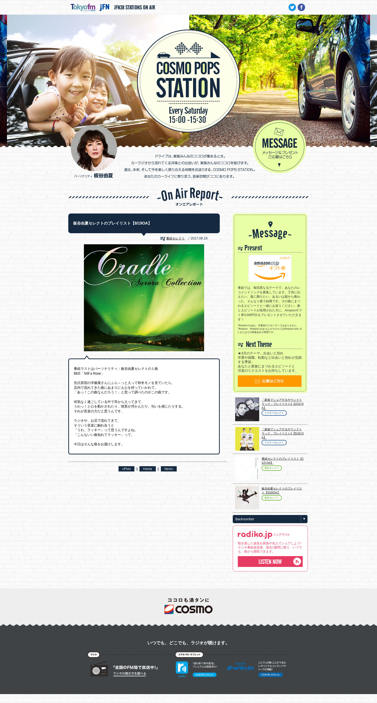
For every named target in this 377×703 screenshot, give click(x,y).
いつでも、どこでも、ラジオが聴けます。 (188, 642)
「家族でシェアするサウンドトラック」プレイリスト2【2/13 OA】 (283, 404)
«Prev (126, 469)
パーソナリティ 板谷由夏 (94, 151)
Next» (168, 469)
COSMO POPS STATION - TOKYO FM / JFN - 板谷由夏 (188, 66)
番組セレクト (175, 238)
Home (147, 469)
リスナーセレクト (274, 413)
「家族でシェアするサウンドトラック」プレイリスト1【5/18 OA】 (283, 433)
